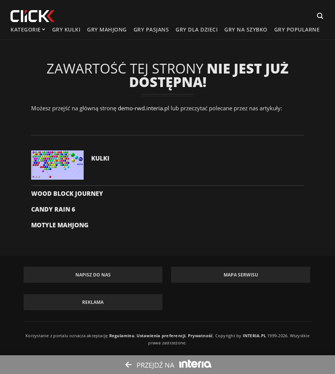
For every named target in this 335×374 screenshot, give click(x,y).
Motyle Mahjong (60, 225)
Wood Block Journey (67, 193)
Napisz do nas (93, 275)
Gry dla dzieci (197, 29)
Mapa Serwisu (241, 275)
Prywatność (200, 335)
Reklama (93, 302)
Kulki (100, 158)
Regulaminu (121, 335)
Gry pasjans (151, 29)
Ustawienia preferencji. (161, 335)
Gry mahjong (107, 29)
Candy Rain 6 (53, 209)
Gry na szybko (245, 29)
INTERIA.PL (254, 335)
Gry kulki (66, 29)
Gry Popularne (297, 29)
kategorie (26, 29)
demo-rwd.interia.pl (143, 108)
